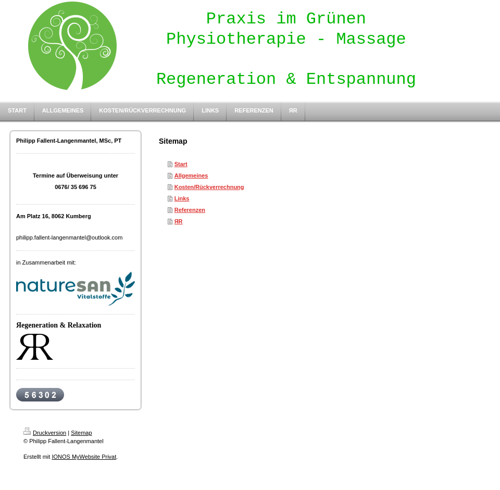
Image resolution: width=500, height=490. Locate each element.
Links (182, 198)
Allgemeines (191, 175)
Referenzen (189, 210)
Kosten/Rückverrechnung (209, 187)
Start (181, 164)
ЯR (178, 221)
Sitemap (81, 433)
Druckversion (44, 433)
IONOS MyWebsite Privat (84, 457)
